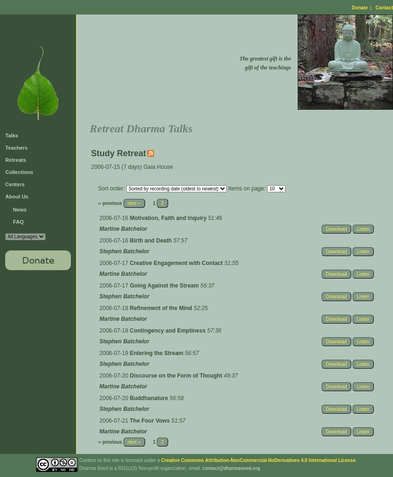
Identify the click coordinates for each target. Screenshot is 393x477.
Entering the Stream (157, 353)
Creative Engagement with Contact (177, 263)
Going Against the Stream (165, 285)
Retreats (15, 160)
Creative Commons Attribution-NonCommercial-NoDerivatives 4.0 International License (258, 460)
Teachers (16, 148)
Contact (384, 7)
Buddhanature (150, 398)
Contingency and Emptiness (169, 330)
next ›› (134, 203)
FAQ (18, 222)
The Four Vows (150, 420)
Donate (360, 7)
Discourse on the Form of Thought (177, 375)
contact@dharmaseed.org (231, 468)
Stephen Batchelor (124, 251)
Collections (19, 172)
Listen (363, 229)
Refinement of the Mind (162, 308)
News (20, 209)
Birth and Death (152, 240)
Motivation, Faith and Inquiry (169, 218)
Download (336, 229)
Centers (14, 184)
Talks (11, 135)
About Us (16, 196)
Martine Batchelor (123, 229)
